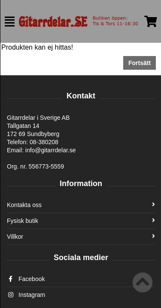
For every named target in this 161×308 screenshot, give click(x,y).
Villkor (81, 236)
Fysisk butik (81, 220)
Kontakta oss (81, 204)
